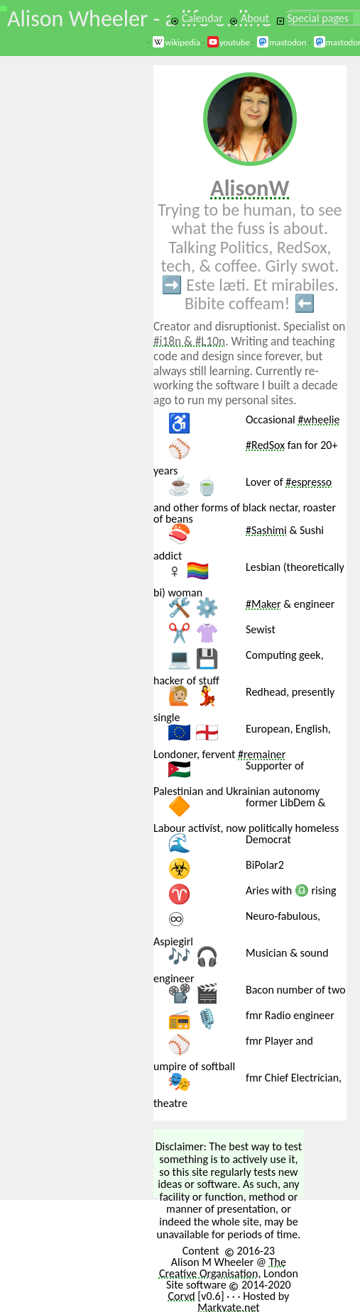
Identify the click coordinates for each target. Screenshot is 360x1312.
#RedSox (265, 445)
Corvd (181, 1296)
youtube (228, 42)
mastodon (281, 42)
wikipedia (176, 42)
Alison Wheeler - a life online (139, 19)
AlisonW (249, 188)
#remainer (261, 754)
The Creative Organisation (222, 1267)
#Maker (263, 604)
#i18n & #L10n (189, 341)
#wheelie (318, 419)
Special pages (312, 18)
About (248, 18)
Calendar (196, 18)
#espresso (308, 482)
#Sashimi (266, 530)
